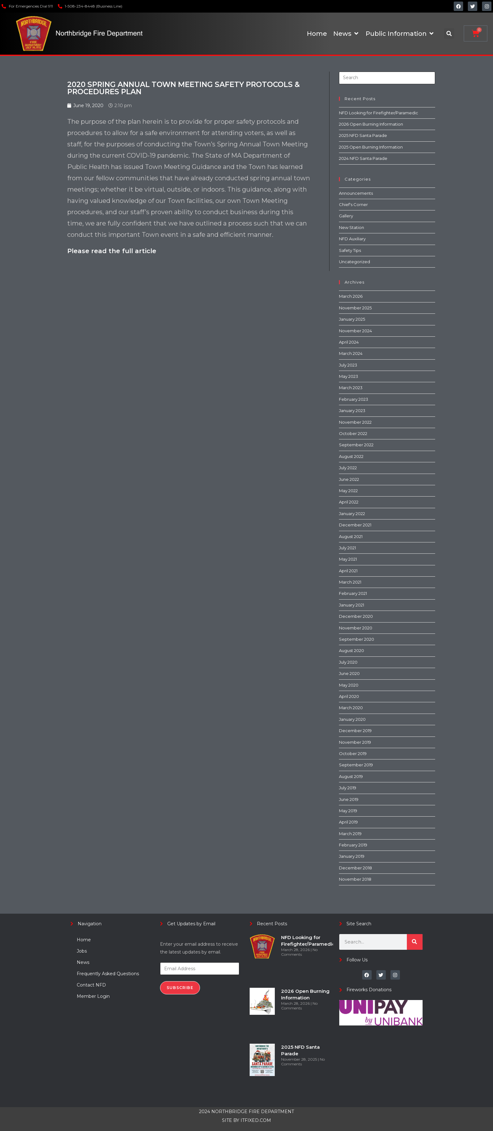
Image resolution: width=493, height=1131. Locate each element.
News (83, 962)
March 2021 (350, 582)
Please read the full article (111, 251)
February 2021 (353, 593)
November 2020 (355, 627)
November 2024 (355, 330)
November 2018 (355, 879)
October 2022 (353, 433)
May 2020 (348, 685)
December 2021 (355, 524)
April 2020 (349, 696)
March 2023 (351, 387)
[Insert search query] (387, 78)
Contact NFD (91, 985)
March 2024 (351, 353)
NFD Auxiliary (352, 238)
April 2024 (349, 342)
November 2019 (355, 742)
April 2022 (348, 501)
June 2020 (349, 673)
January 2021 (351, 604)
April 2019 (348, 821)
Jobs (82, 951)
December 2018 (355, 867)
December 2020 (356, 616)
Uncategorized (354, 261)
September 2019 (356, 764)
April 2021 (348, 570)
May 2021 (348, 559)
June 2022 (349, 479)
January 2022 (352, 513)
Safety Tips (350, 250)
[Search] (415, 942)
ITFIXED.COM (256, 1120)
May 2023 (348, 376)
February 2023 (353, 399)
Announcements (356, 193)
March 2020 (351, 707)
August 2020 (351, 650)
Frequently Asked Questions (108, 973)
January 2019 (351, 856)
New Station (351, 227)
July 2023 (348, 364)
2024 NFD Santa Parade (363, 158)
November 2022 (355, 422)
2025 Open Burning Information (371, 147)
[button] (449, 33)
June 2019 (348, 799)
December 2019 (355, 730)
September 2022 (356, 444)
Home (84, 940)
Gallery (346, 215)
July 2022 (348, 467)
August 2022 (351, 456)
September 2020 (356, 639)
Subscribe (180, 987)
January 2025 (352, 319)
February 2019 (353, 844)
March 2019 (350, 833)
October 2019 (353, 753)
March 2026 (351, 296)
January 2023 (352, 410)
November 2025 (355, 307)
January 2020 (352, 719)
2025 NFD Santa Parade (363, 135)
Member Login (93, 996)
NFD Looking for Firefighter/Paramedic (378, 112)
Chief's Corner (353, 204)
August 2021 (351, 536)
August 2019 (351, 776)
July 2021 (347, 547)
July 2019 (347, 787)
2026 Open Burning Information (371, 124)
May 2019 (348, 810)
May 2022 (348, 490)
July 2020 (348, 662)
